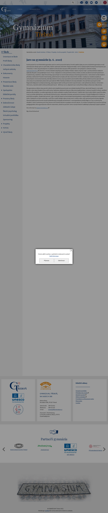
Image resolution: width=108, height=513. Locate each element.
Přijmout (46, 260)
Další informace (54, 256)
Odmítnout (61, 260)
